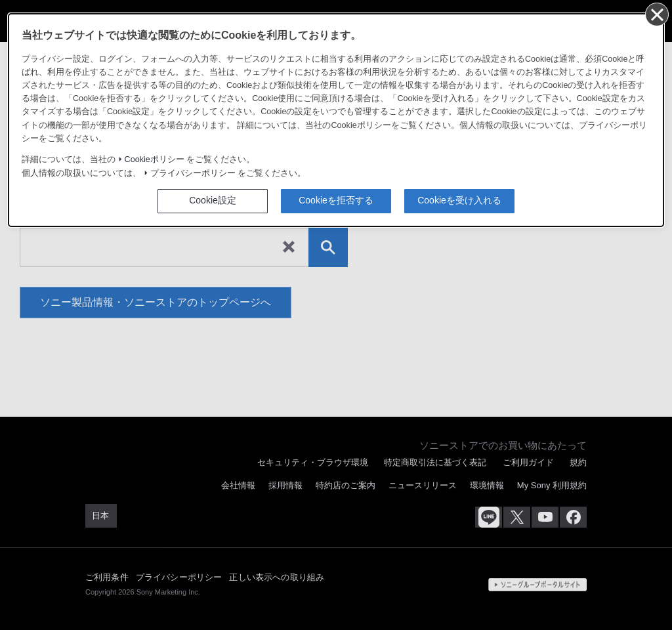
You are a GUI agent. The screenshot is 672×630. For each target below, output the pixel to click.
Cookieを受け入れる (459, 200)
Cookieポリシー (154, 159)
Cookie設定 (212, 200)
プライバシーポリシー (193, 173)
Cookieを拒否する (336, 200)
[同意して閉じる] (656, 14)
